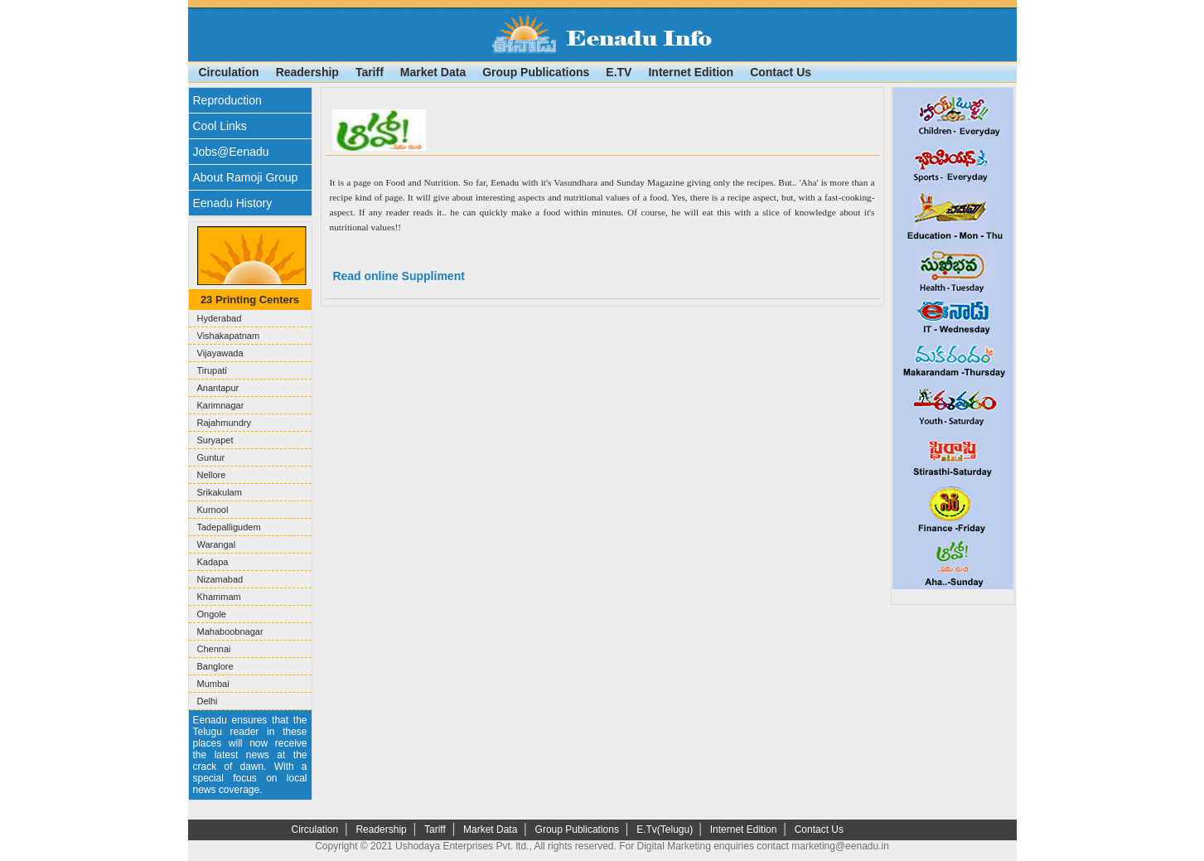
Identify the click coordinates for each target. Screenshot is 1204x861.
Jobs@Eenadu (231, 151)
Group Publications (535, 72)
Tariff (369, 72)
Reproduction (227, 100)
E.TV (618, 72)
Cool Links (220, 126)
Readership (307, 72)
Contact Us (780, 72)
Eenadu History (233, 203)
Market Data (433, 72)
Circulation (229, 72)
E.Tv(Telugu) (665, 829)
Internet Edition (690, 72)
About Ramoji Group (245, 177)
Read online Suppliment (397, 276)
